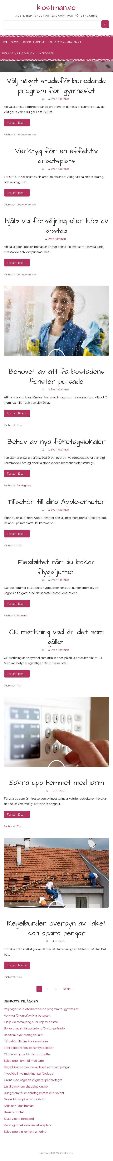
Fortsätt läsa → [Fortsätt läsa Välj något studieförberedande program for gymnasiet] (17, 123)
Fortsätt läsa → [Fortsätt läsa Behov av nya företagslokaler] (17, 473)
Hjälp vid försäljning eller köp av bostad (56, 226)
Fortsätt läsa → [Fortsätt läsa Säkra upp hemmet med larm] (17, 814)
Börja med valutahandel (65, 42)
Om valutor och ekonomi (27, 42)
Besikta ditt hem (15, 1112)
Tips (19, 425)
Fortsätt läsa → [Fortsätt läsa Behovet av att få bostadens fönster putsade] (17, 413)
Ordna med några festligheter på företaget (33, 1080)
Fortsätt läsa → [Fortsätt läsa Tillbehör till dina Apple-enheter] (17, 534)
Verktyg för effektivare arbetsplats (27, 1125)
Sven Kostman (60, 98)
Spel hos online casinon (18, 53)
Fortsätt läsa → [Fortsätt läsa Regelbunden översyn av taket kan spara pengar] (17, 965)
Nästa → (68, 989)
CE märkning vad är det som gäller (56, 637)
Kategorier (46, 53)
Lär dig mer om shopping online (26, 1086)
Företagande (24, 485)
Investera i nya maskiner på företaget (29, 1073)
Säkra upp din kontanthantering (25, 1131)
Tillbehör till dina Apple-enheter (56, 502)
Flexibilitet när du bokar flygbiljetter (56, 567)
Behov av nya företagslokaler (56, 442)
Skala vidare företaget (19, 1119)
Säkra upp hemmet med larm (56, 783)
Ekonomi (22, 615)
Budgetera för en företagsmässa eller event (34, 1093)
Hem (4, 42)
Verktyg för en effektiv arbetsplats (56, 156)
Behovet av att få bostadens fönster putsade (56, 376)
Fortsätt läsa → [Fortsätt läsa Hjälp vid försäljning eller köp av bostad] (17, 263)
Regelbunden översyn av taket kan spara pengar (56, 928)
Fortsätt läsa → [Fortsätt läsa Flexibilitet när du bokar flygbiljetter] (17, 604)
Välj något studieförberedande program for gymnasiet (56, 86)
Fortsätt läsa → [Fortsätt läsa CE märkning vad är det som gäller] (17, 674)
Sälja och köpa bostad (19, 1106)
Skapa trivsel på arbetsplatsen (24, 1099)
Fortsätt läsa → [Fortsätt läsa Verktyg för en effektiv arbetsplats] (17, 193)
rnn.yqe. (60, 790)
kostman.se (56, 7)
